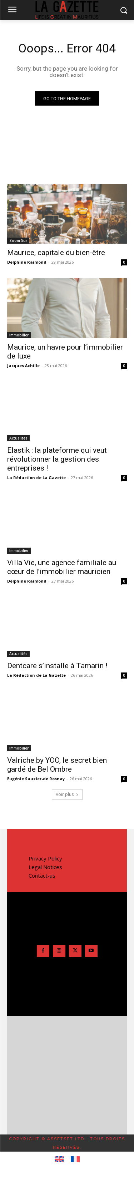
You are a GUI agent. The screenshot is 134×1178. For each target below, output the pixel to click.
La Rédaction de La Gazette (36, 477)
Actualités (18, 438)
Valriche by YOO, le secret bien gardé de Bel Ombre (57, 764)
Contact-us (42, 875)
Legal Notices (45, 866)
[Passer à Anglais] (59, 1159)
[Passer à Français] (75, 1159)
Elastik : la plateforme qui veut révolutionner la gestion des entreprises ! (57, 459)
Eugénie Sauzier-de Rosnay (36, 778)
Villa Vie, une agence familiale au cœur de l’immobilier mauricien (61, 567)
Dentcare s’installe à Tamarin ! (57, 665)
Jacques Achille (23, 365)
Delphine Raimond (26, 262)
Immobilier (19, 334)
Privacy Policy (45, 858)
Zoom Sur (18, 240)
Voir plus (67, 794)
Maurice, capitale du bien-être (56, 252)
